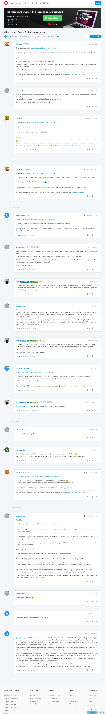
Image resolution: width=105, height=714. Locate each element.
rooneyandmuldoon (22, 216)
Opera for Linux (10, 704)
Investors (91, 704)
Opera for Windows (11, 699)
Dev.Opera (53, 704)
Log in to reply (95, 36)
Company (92, 690)
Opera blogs (53, 698)
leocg (17, 281)
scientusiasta (20, 450)
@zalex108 (26, 169)
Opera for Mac (10, 701)
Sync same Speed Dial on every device (41, 48)
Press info (91, 698)
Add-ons (33, 695)
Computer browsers (10, 695)
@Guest (26, 44)
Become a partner (94, 707)
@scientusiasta (27, 472)
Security (71, 695)
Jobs (90, 701)
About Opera (92, 695)
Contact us (92, 710)
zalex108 (19, 44)
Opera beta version (12, 707)
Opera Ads (34, 704)
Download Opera (53, 18)
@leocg (33, 215)
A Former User (20, 91)
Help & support (54, 695)
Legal (71, 690)
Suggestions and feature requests (17, 36)
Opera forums (54, 701)
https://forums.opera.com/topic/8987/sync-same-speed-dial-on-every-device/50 (44, 488)
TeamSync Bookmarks (34, 187)
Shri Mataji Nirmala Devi (78, 74)
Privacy (71, 698)
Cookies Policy (73, 701)
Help (51, 690)
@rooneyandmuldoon (33, 247)
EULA (70, 704)
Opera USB (9, 710)
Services (34, 690)
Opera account (35, 698)
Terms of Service (74, 707)
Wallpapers (34, 701)
